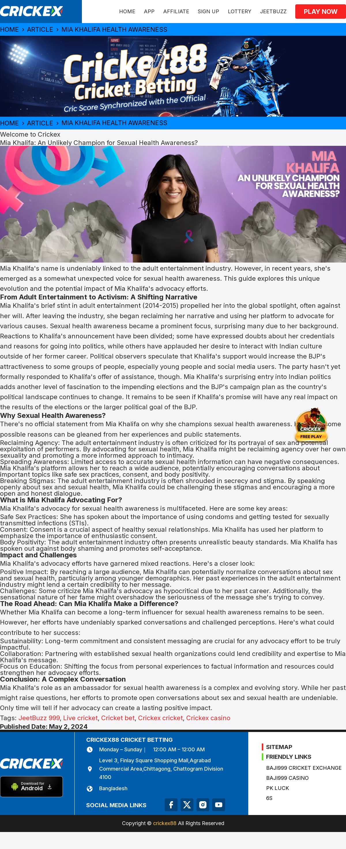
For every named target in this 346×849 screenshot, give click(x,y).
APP (149, 11)
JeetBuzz (273, 11)
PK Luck (277, 788)
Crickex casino (208, 718)
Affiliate (176, 11)
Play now (321, 11)
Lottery (239, 11)
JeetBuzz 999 (39, 718)
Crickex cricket (160, 718)
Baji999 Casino (287, 778)
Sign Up (208, 11)
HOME (127, 11)
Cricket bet (118, 718)
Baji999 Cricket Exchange (304, 768)
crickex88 (164, 823)
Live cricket (80, 718)
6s (269, 798)
